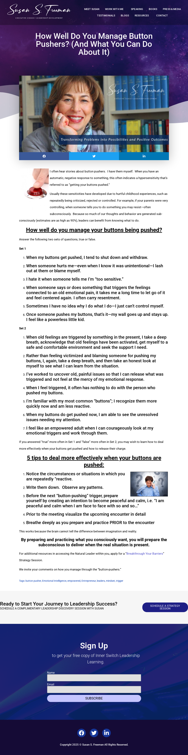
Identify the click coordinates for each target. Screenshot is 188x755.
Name (51, 672)
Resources (143, 15)
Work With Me (115, 9)
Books (153, 9)
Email (50, 684)
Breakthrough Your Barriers (144, 553)
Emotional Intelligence (54, 580)
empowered (73, 580)
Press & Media (172, 9)
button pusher (33, 580)
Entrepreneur (89, 580)
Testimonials (106, 15)
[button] (44, 156)
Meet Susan (92, 9)
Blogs (125, 15)
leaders (101, 580)
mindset (110, 580)
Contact (162, 15)
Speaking (137, 9)
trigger (119, 580)
